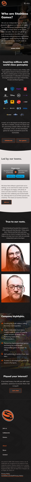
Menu (28, 3)
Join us (5, 428)
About (5, 446)
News (4, 450)
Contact (5, 454)
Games (5, 437)
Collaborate (6, 433)
